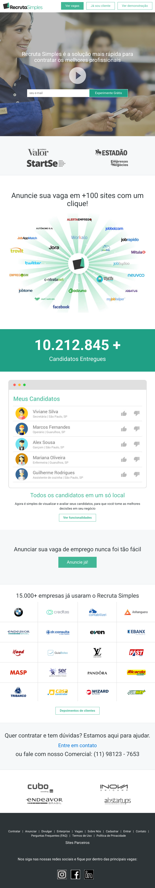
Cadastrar (112, 831)
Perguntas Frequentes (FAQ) (49, 835)
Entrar (127, 831)
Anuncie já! (77, 562)
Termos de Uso (82, 835)
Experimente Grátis (108, 93)
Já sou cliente (100, 6)
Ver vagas (72, 6)
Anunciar (31, 831)
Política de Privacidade (111, 835)
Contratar (14, 831)
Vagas (79, 831)
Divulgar (46, 831)
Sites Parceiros (77, 843)
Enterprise (63, 831)
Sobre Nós (94, 831)
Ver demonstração (135, 6)
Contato (141, 831)
